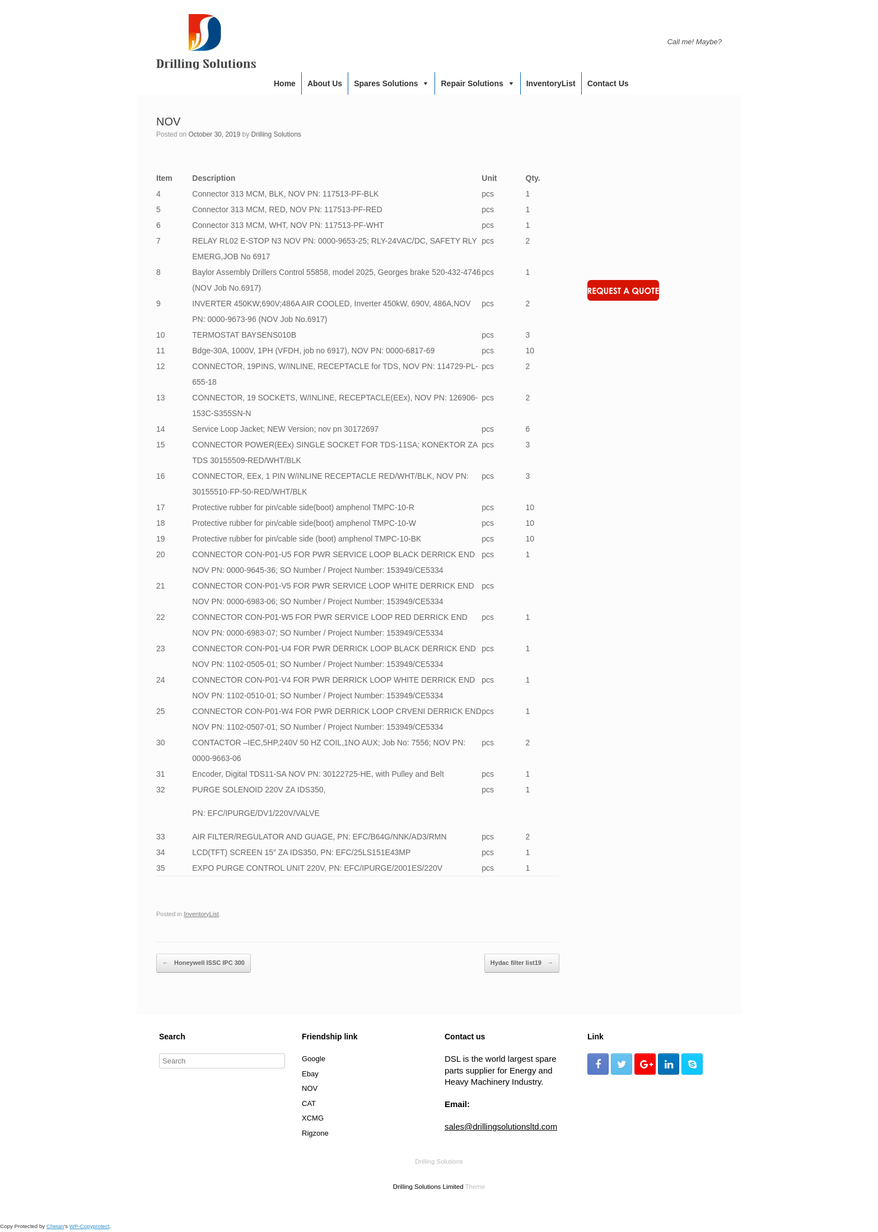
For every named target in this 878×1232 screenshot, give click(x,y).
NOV (309, 1088)
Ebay (310, 1074)
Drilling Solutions (276, 134)
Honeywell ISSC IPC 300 (203, 963)
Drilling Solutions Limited (428, 1186)
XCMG (313, 1118)
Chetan (55, 1226)
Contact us (608, 83)
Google (313, 1058)
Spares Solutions (386, 83)
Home (285, 83)
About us (324, 83)
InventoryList (551, 83)
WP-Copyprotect (89, 1226)
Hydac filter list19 (522, 963)
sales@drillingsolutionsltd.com (501, 1126)
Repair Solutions (472, 83)
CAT (309, 1103)
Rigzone (315, 1133)
